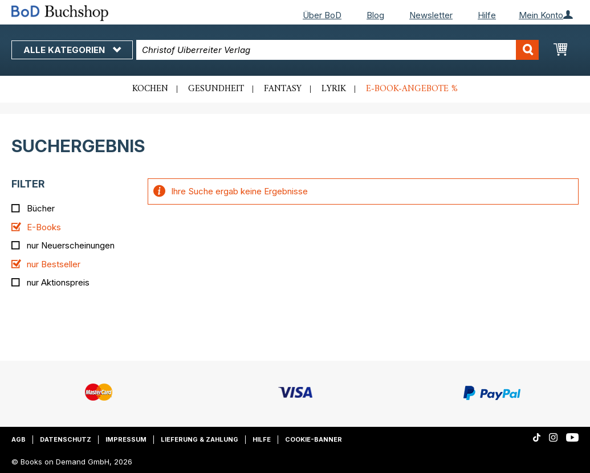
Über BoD (322, 15)
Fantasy (283, 89)
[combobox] (337, 50)
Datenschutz (65, 439)
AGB (18, 439)
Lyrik (334, 89)
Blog (375, 15)
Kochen (150, 89)
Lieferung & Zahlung (199, 439)
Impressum (126, 439)
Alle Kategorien (72, 49)
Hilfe (487, 15)
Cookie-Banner (313, 439)
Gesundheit (216, 89)
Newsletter (431, 15)
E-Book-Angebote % (412, 89)
